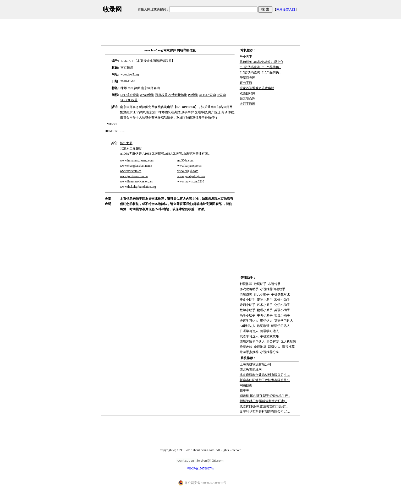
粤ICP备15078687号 (200, 468)
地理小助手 (282, 315)
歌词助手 (260, 284)
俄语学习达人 (249, 336)
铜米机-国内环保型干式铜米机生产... (265, 396)
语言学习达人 (249, 320)
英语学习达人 (283, 320)
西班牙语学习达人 (252, 341)
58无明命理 (247, 98)
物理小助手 (265, 310)
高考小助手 (247, 315)
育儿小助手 (262, 294)
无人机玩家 (288, 341)
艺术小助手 (265, 305)
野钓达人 (266, 320)
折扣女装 (126, 143)
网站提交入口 (285, 9)
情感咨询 (246, 294)
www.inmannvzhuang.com (137, 160)
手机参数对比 (280, 294)
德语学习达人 (269, 331)
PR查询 (193, 95)
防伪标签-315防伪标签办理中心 (261, 62)
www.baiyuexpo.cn (189, 166)
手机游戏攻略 (269, 336)
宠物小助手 (265, 299)
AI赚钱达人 (248, 326)
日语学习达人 (249, 331)
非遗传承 (274, 284)
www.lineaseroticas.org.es (136, 181)
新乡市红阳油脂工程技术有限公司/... (265, 380)
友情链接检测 (177, 95)
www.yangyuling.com (191, 176)
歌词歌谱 (263, 326)
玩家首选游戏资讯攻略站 (257, 88)
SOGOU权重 (129, 100)
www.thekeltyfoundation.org (138, 186)
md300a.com (185, 160)
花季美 (244, 390)
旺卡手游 (246, 83)
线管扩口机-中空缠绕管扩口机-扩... (264, 406)
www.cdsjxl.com (188, 171)
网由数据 (246, 385)
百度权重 (161, 95)
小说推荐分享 (269, 352)
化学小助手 (282, 305)
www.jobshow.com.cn (134, 176)
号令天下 (246, 56)
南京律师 (126, 67)
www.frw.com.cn (130, 171)
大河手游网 (247, 104)
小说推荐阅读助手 (272, 289)
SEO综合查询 (129, 95)
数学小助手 (247, 310)
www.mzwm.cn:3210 (190, 181)
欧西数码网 (247, 93)
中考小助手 (265, 315)
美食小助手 (247, 299)
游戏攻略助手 (249, 289)
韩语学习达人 (280, 326)
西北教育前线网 (251, 369)
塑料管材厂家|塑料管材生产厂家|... (263, 401)
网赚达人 (274, 347)
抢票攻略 (246, 347)
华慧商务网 (247, 77)
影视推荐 (246, 284)
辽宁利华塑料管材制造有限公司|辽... (265, 411)
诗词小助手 (247, 305)
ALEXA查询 (207, 95)
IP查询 (221, 95)
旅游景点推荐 (249, 352)
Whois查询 (147, 95)
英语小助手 (282, 310)
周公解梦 (272, 341)
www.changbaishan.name (136, 166)
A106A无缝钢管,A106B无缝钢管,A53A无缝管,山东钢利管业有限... (165, 153)
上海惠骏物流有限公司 (255, 364)
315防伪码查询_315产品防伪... (260, 67)
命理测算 (260, 347)
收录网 (112, 9)
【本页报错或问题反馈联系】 (154, 61)
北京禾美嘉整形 (131, 148)
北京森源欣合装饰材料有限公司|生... (265, 375)
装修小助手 (282, 299)
